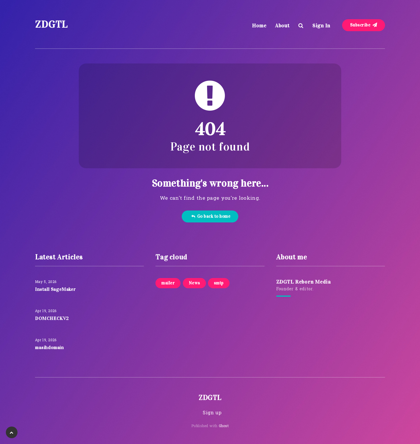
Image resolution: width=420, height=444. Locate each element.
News (194, 283)
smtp (219, 283)
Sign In (321, 25)
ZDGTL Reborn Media (303, 282)
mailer (168, 283)
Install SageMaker (55, 289)
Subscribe (363, 25)
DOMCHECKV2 (52, 318)
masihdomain (49, 347)
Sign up (212, 413)
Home (259, 25)
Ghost (224, 426)
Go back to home (210, 216)
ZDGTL (51, 24)
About (282, 25)
